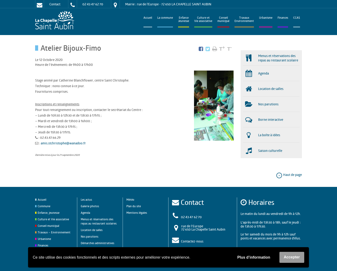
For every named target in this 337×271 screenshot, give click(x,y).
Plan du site (133, 206)
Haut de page (289, 174)
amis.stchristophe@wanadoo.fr (63, 143)
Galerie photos (90, 206)
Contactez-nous (192, 241)
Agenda (85, 213)
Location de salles (92, 230)
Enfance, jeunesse (48, 213)
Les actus (86, 200)
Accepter (292, 257)
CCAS (296, 18)
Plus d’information (253, 257)
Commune (44, 206)
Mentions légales (136, 213)
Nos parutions (89, 237)
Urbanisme (265, 18)
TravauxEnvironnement (244, 19)
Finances (283, 18)
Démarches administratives (97, 243)
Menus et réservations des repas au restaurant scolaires (99, 221)
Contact (54, 4)
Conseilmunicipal (223, 19)
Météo (130, 200)
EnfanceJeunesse (183, 19)
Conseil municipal (48, 226)
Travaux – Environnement (54, 232)
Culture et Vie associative (203, 19)
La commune (165, 18)
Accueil (147, 18)
